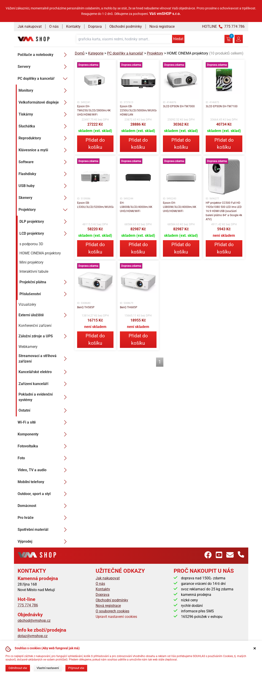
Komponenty (43, 434)
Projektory (44, 210)
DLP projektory (44, 221)
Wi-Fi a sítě (43, 422)
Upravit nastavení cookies (116, 616)
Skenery (44, 198)
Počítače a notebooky (43, 55)
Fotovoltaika (43, 446)
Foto (43, 458)
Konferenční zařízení (35, 325)
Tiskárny (44, 114)
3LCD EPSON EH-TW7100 (222, 106)
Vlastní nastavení (48, 668)
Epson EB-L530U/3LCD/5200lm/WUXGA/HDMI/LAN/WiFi (95, 205)
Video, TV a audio (43, 470)
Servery (43, 67)
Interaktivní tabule (33, 271)
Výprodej (43, 541)
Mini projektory (31, 262)
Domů (80, 53)
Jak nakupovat (30, 26)
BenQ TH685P (128, 307)
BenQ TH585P (86, 307)
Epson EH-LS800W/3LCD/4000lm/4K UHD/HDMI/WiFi (179, 207)
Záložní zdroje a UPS (44, 336)
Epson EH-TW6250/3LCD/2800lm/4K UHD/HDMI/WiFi (94, 110)
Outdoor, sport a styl (43, 494)
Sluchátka (44, 126)
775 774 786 (28, 605)
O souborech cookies (112, 611)
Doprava (95, 26)
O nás (54, 26)
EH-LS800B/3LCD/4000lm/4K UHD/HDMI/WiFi (136, 207)
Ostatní (44, 410)
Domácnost (43, 506)
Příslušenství (44, 294)
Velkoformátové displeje (44, 102)
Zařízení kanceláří (44, 384)
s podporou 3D (31, 244)
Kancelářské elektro (44, 372)
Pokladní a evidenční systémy (44, 397)
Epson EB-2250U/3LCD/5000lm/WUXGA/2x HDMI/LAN (138, 110)
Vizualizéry (27, 304)
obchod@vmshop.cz (34, 620)
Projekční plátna (44, 282)
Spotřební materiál (43, 530)
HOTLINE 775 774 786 (223, 26)
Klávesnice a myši (44, 150)
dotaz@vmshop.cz (33, 636)
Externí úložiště (44, 315)
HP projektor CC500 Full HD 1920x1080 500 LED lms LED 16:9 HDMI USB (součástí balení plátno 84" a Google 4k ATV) (224, 211)
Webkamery (28, 346)
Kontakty (73, 26)
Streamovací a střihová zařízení (44, 358)
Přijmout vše (76, 668)
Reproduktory (44, 138)
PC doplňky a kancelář (43, 78)
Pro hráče (43, 518)
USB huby (44, 186)
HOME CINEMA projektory (40, 253)
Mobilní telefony (43, 482)
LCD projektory (44, 233)
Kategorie (95, 53)
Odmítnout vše (17, 668)
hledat (178, 39)
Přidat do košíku (95, 143)
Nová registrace (162, 26)
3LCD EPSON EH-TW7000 (179, 106)
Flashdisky (44, 174)
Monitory (44, 90)
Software (44, 162)
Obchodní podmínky (125, 26)
